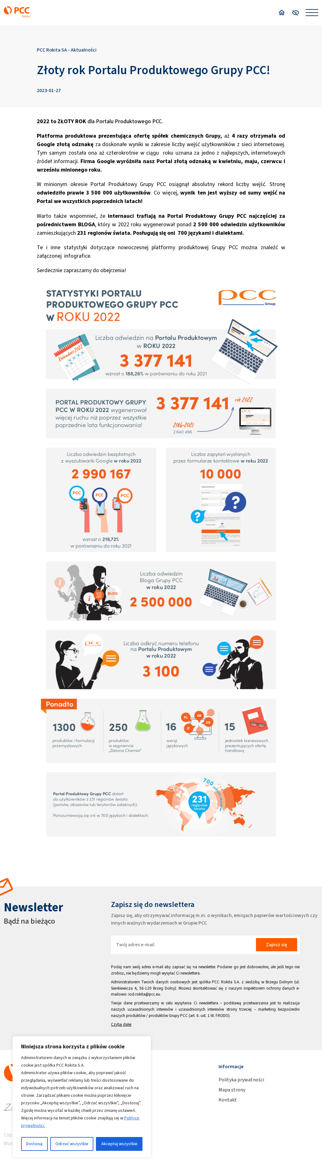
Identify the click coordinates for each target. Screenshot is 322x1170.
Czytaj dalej (121, 1024)
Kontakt (228, 1099)
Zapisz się (276, 944)
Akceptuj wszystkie (119, 1144)
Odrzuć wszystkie (71, 1144)
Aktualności (84, 50)
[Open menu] (312, 12)
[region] (82, 1096)
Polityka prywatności (241, 1079)
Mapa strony (232, 1089)
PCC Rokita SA (52, 50)
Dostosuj (34, 1144)
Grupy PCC (178, 1015)
